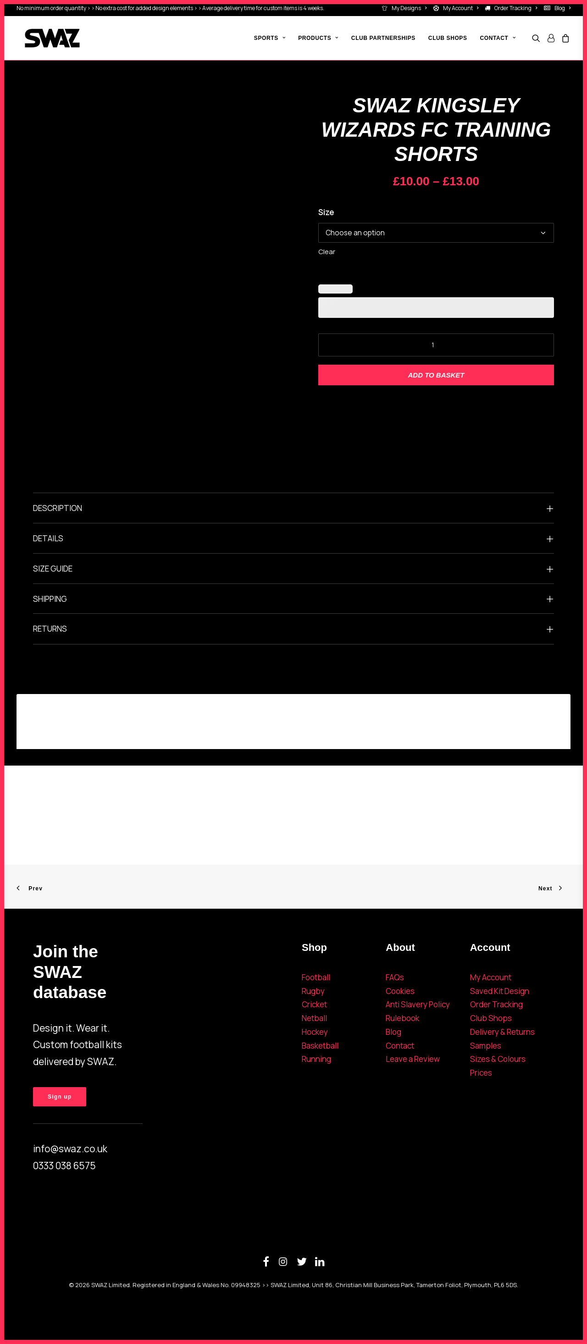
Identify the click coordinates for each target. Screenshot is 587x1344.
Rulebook (402, 1018)
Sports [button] (269, 38)
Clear (326, 251)
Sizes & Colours (498, 1059)
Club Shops (447, 38)
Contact (400, 1045)
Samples (485, 1045)
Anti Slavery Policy (418, 1004)
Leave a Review (413, 1059)
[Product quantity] (436, 344)
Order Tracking (515, 8)
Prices (481, 1072)
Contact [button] (497, 38)
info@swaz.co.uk (70, 1148)
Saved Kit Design (499, 991)
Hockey (315, 1032)
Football (316, 977)
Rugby (313, 991)
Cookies (400, 991)
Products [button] (318, 38)
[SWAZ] (44, 38)
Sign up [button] (60, 1097)
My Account (460, 8)
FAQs (395, 977)
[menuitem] (406, 8)
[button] (537, 38)
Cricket (314, 1004)
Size (326, 212)
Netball (314, 1018)
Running (316, 1059)
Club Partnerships (383, 38)
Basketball (320, 1045)
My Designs (409, 8)
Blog (562, 8)
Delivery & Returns (502, 1032)
